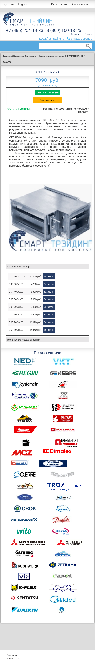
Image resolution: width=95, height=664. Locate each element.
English (22, 4)
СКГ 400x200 (16, 291)
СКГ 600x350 (16, 314)
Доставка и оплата (38, 660)
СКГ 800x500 (16, 329)
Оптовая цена (47, 100)
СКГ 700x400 (16, 322)
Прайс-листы (23, 655)
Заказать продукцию (47, 92)
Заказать (49, 276)
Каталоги (13, 658)
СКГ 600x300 (16, 307)
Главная (12, 655)
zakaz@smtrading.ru (51, 38)
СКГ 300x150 (16, 284)
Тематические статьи (77, 658)
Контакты (25, 660)
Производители (78, 653)
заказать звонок (81, 38)
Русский (8, 4)
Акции (54, 655)
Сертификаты (59, 658)
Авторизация (79, 4)
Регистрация (59, 4)
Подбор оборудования (40, 654)
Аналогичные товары (19, 266)
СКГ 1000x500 (17, 276)
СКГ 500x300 (16, 299)
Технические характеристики (23, 339)
